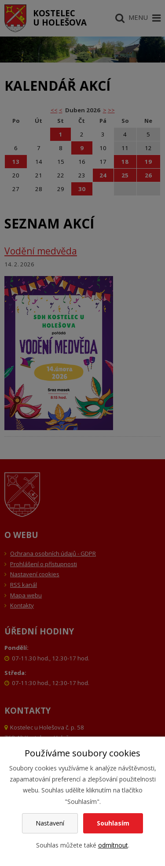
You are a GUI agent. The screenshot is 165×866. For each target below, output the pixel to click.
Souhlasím (113, 823)
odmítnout (113, 845)
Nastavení (50, 823)
